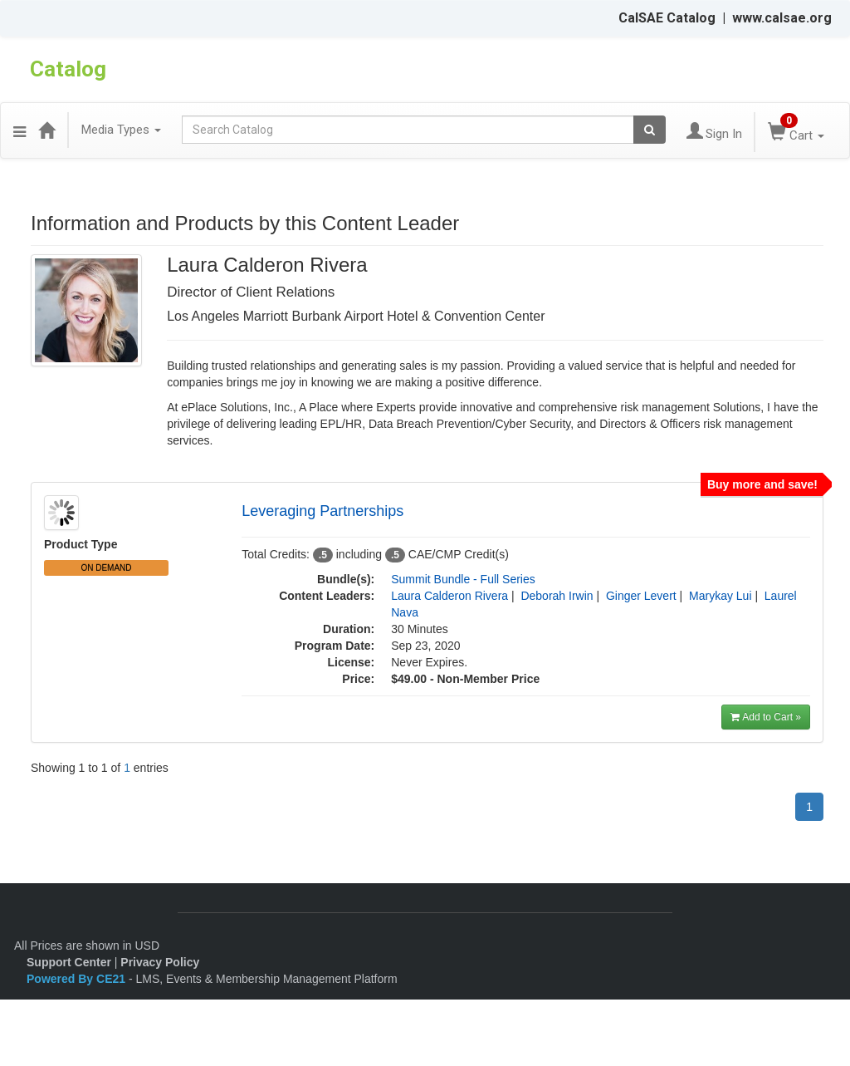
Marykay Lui (720, 595)
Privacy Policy (159, 962)
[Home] (46, 129)
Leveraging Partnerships (322, 511)
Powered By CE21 (78, 978)
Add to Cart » (765, 717)
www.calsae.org (782, 18)
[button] (19, 129)
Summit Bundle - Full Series (463, 579)
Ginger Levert (641, 595)
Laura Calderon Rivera (449, 595)
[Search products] (649, 129)
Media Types (121, 129)
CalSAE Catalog (667, 18)
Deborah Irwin (556, 595)
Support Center (69, 962)
